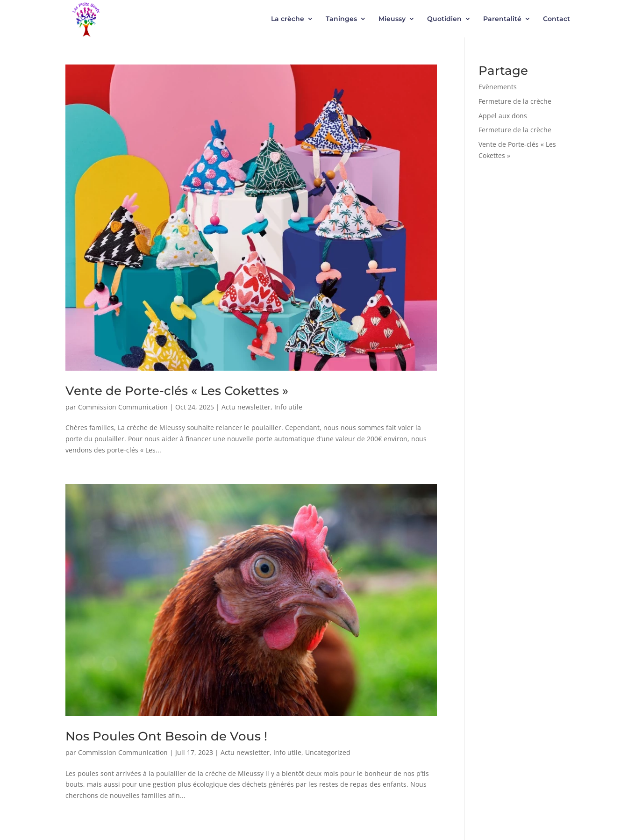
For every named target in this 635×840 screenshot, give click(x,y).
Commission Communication (123, 406)
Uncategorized (327, 752)
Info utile (288, 406)
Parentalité (502, 19)
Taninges (341, 19)
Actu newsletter (246, 406)
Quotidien (444, 19)
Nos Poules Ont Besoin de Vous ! (166, 736)
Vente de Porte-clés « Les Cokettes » (176, 390)
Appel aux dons (502, 115)
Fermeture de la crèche (514, 101)
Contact (556, 19)
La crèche (287, 19)
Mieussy (392, 19)
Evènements (497, 86)
